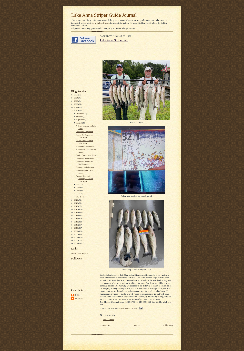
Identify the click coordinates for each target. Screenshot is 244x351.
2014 (76, 216)
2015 (76, 212)
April (78, 194)
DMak (77, 295)
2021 (76, 107)
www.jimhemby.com (100, 23)
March (79, 197)
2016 (76, 209)
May (78, 191)
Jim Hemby (79, 298)
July (78, 184)
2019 (76, 200)
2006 (76, 240)
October (79, 117)
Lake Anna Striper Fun (84, 132)
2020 (76, 110)
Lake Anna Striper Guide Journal (104, 15)
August (79, 123)
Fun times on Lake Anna (85, 167)
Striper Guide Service (79, 253)
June (78, 187)
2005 (76, 243)
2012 (76, 222)
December (80, 113)
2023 (76, 101)
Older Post (168, 325)
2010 (76, 228)
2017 (76, 206)
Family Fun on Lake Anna (86, 155)
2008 (76, 234)
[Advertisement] (81, 66)
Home (137, 325)
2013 (76, 219)
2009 (76, 231)
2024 (76, 98)
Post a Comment (108, 320)
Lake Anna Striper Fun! (85, 158)
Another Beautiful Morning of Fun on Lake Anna (84, 178)
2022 (76, 104)
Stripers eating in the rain (85, 146)
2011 (76, 225)
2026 (76, 95)
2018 (76, 203)
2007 (76, 237)
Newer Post (105, 325)
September (80, 120)
